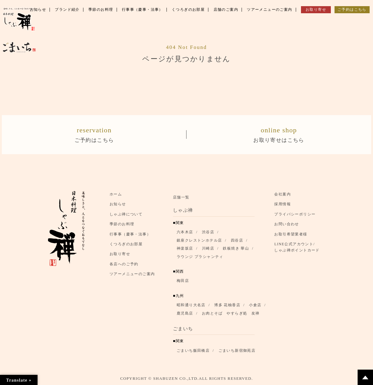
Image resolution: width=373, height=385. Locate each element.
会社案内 (282, 194)
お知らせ (118, 205)
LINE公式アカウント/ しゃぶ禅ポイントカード (298, 247)
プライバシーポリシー (294, 214)
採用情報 (282, 205)
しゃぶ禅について (126, 214)
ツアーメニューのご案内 (132, 274)
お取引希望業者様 (290, 234)
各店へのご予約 (124, 264)
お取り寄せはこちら (278, 134)
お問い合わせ (286, 225)
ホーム (116, 194)
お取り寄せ (120, 254)
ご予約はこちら (94, 134)
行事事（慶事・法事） (130, 234)
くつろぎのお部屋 (126, 244)
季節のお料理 (122, 225)
